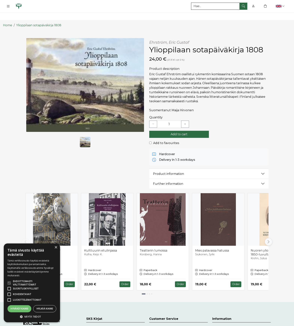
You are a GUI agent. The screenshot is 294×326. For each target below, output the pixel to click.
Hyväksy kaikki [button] (19, 308)
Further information (168, 174)
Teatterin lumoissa (153, 241)
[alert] (32, 282)
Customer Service (162, 318)
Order (69, 274)
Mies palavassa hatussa (212, 241)
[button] (280, 6)
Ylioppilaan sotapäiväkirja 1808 (38, 15)
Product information (168, 164)
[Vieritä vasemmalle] (25, 232)
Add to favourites (166, 133)
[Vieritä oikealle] (268, 232)
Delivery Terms (223, 318)
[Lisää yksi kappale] (185, 114)
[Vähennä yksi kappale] (153, 114)
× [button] (55, 247)
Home (7, 15)
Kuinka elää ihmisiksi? (44, 241)
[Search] (219, 6)
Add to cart (179, 124)
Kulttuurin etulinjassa (100, 241)
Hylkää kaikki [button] (45, 308)
